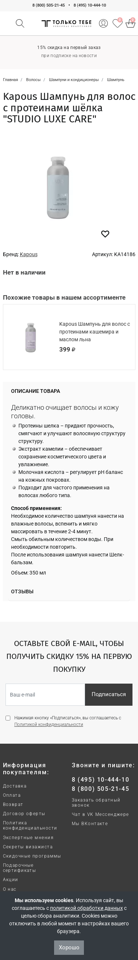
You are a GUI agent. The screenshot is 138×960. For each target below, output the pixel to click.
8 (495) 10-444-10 (90, 5)
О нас (10, 889)
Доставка (15, 786)
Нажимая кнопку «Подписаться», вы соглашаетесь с (67, 721)
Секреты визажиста (28, 846)
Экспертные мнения (28, 837)
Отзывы (22, 591)
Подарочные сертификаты (19, 868)
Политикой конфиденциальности (48, 724)
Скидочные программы (32, 856)
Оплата (12, 795)
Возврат (13, 804)
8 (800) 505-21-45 (48, 5)
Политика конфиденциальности (30, 825)
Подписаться (109, 694)
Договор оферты (24, 813)
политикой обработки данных (86, 908)
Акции (10, 879)
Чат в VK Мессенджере (100, 814)
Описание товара (35, 391)
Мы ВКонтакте (90, 823)
